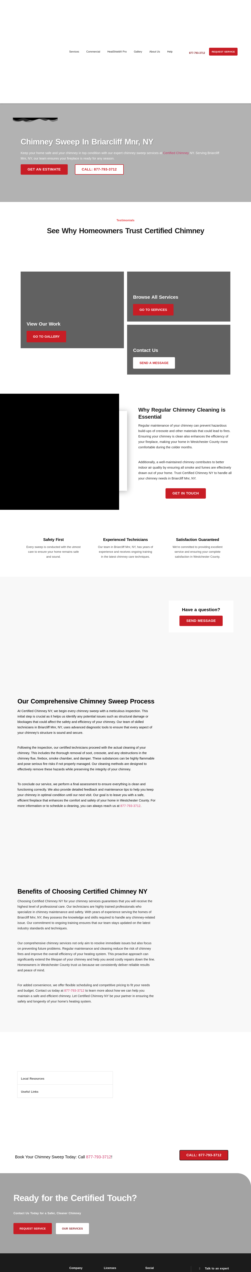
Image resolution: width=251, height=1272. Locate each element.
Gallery (138, 51)
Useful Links (29, 1095)
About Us (154, 51)
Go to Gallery (48, 365)
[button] (65, 1082)
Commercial (93, 51)
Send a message (156, 365)
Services (74, 51)
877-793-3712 (130, 810)
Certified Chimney (176, 153)
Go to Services (155, 309)
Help (170, 51)
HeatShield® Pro (117, 51)
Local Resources (32, 1082)
